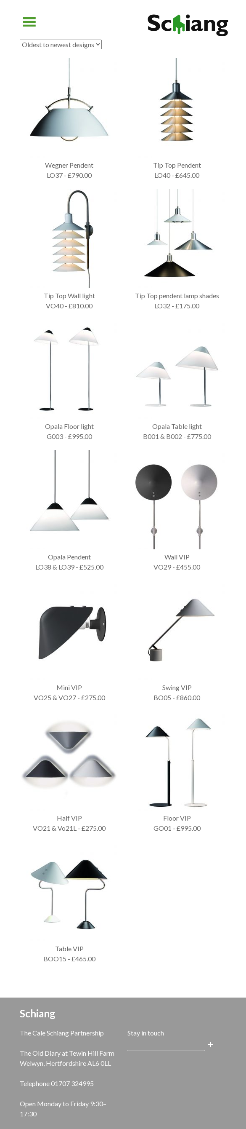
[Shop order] (61, 44)
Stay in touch (145, 1033)
